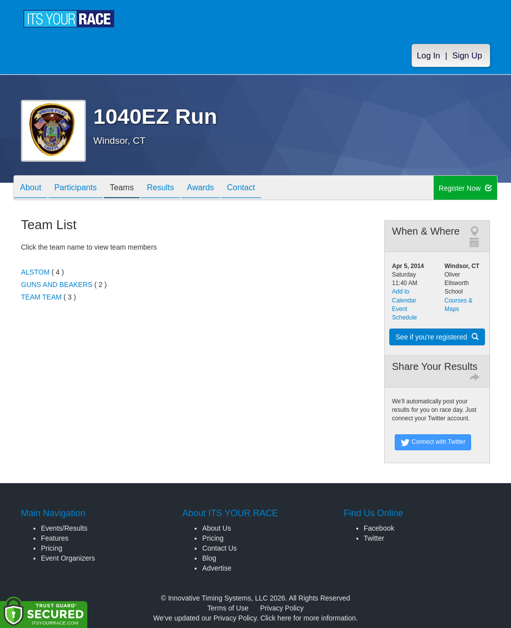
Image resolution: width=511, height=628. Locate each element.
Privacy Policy (281, 608)
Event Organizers (68, 558)
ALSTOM (35, 272)
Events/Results (64, 528)
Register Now (465, 188)
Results (174, 188)
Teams (131, 188)
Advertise (216, 568)
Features (54, 538)
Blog (209, 558)
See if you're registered (437, 337)
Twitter (374, 538)
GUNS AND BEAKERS (56, 285)
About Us (216, 528)
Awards (218, 188)
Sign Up (467, 55)
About (32, 188)
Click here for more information (308, 618)
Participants (81, 188)
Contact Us (219, 548)
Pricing (51, 548)
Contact (262, 188)
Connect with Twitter (433, 442)
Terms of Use (228, 608)
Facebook (379, 528)
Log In (428, 55)
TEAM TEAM (41, 297)
